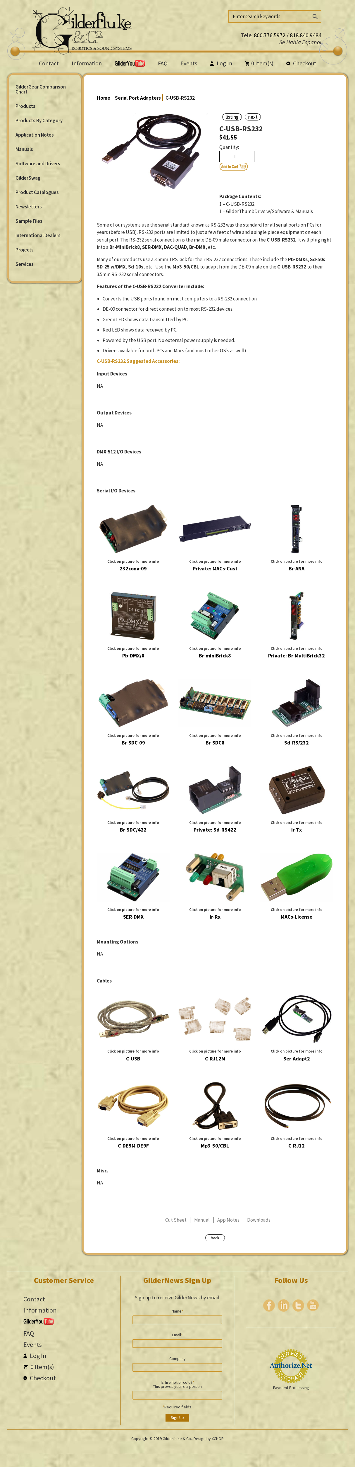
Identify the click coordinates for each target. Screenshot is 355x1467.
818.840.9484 (305, 35)
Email (177, 1334)
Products (25, 106)
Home (103, 97)
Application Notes (34, 135)
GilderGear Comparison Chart (40, 89)
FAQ (163, 63)
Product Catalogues (37, 192)
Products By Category (39, 120)
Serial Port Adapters (138, 97)
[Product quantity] (236, 156)
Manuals (24, 149)
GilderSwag (28, 178)
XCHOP (218, 1438)
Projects (24, 250)
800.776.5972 (270, 35)
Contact (49, 63)
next (253, 117)
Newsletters (28, 206)
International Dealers (38, 235)
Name (177, 1310)
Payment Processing (291, 1387)
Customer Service (64, 1280)
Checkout (301, 63)
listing (232, 117)
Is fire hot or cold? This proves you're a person (177, 1384)
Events (188, 63)
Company (177, 1358)
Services (24, 264)
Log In (221, 63)
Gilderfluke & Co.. (178, 1438)
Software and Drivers (37, 163)
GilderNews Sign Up (177, 1280)
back (215, 1237)
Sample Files (28, 221)
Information (87, 63)
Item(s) (259, 63)
